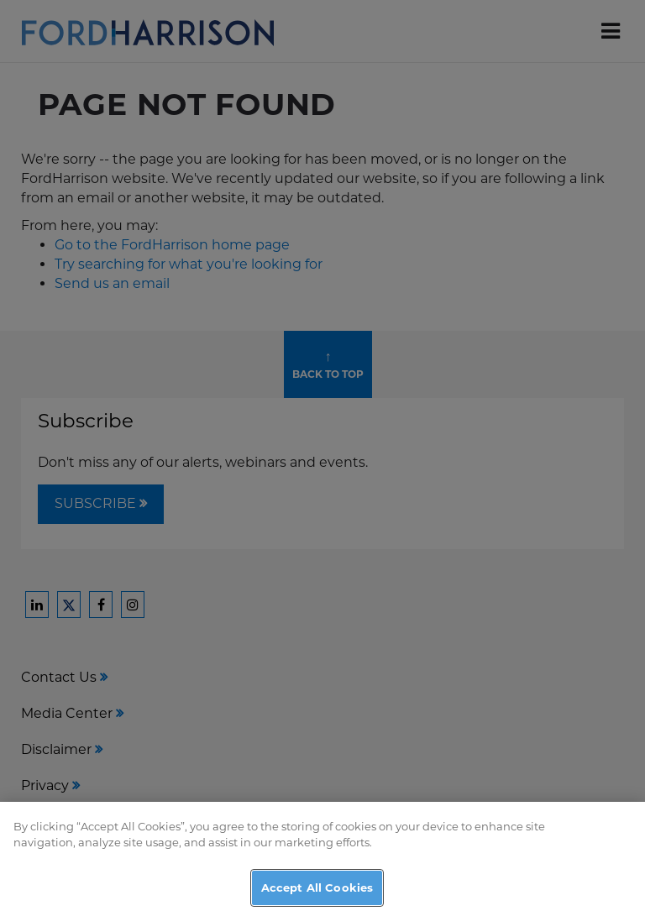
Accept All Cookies (317, 891)
